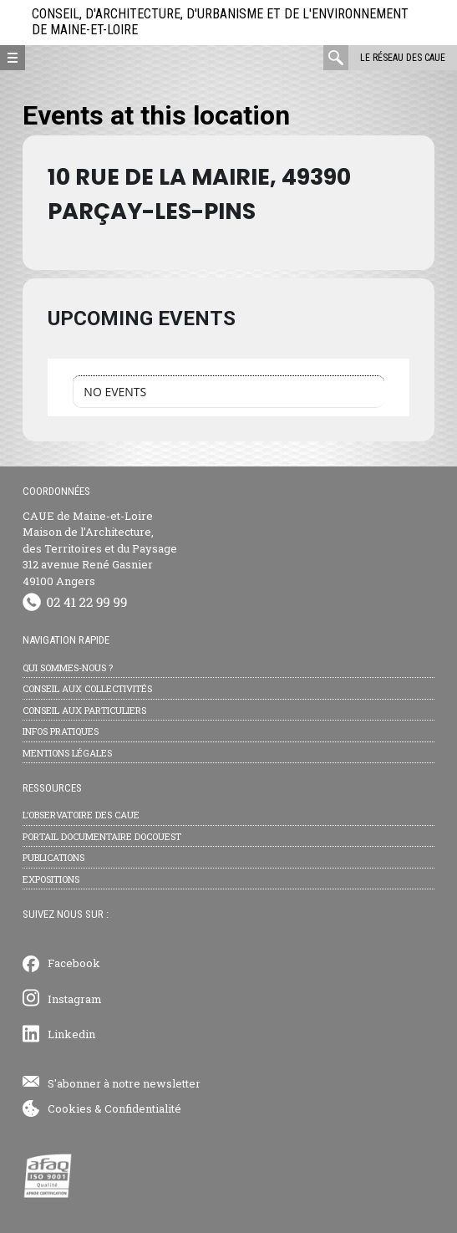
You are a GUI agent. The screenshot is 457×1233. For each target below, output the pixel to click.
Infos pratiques (61, 731)
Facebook (74, 963)
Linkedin (71, 1034)
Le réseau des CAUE (402, 58)
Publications (53, 857)
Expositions (51, 879)
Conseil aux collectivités (87, 688)
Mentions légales (67, 752)
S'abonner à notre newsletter (124, 1083)
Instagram (75, 998)
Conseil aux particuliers (84, 710)
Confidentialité (142, 1108)
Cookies (70, 1108)
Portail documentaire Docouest (102, 836)
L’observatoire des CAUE (81, 814)
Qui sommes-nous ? (68, 667)
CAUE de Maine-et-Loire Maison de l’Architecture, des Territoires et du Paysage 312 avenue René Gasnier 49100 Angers (100, 548)
